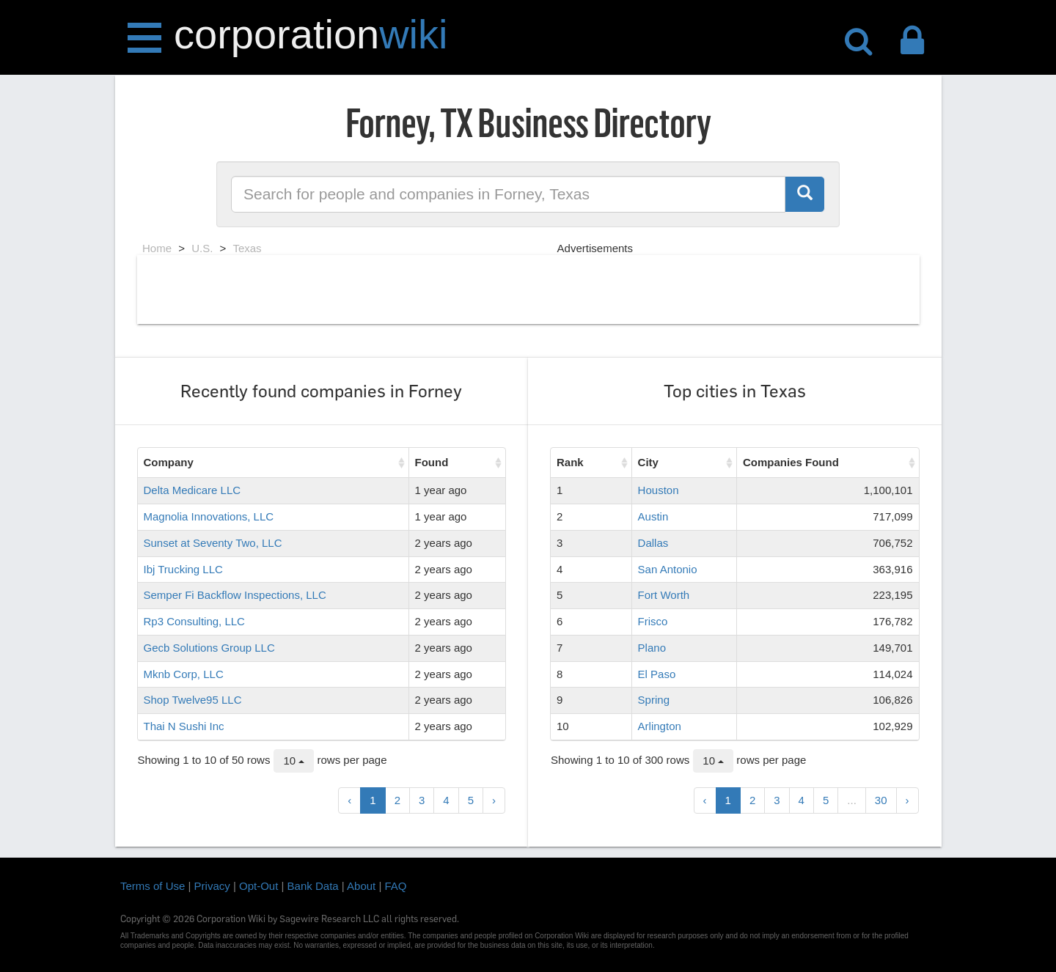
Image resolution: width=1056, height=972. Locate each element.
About (361, 886)
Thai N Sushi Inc (184, 726)
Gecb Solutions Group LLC (209, 647)
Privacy (212, 886)
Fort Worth (664, 595)
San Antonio (667, 569)
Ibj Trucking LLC (183, 569)
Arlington (659, 726)
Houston (658, 490)
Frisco (653, 621)
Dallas (653, 543)
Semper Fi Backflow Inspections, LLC (235, 595)
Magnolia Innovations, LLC (209, 516)
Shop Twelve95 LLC (193, 699)
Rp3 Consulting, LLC (194, 621)
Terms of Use (152, 886)
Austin (653, 516)
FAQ (396, 886)
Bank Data (313, 886)
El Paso (657, 674)
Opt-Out (258, 886)
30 (881, 800)
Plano (652, 647)
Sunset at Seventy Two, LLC (213, 543)
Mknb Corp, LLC (184, 674)
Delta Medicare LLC (192, 490)
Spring (654, 699)
